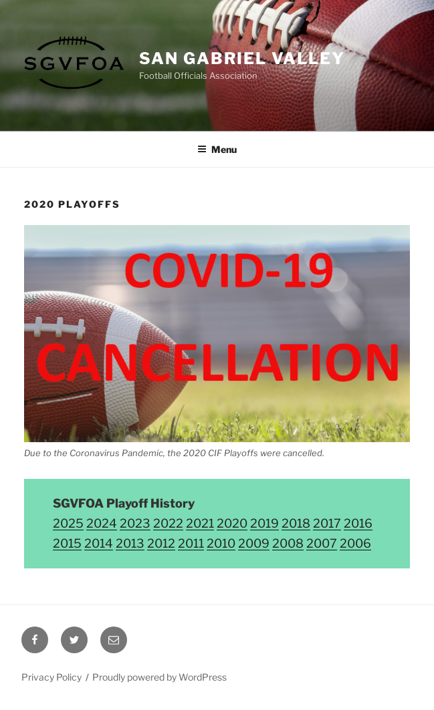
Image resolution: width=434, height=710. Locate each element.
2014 (98, 543)
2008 (288, 543)
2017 (327, 523)
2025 (68, 523)
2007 (321, 543)
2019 (264, 523)
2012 (161, 543)
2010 (221, 543)
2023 (135, 523)
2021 (200, 523)
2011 (191, 543)
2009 (253, 543)
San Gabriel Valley (242, 58)
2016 (358, 523)
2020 (232, 523)
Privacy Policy (51, 677)
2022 (168, 523)
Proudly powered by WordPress (159, 677)
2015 (67, 543)
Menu (217, 149)
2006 (355, 543)
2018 (296, 523)
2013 (130, 543)
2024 (101, 523)
